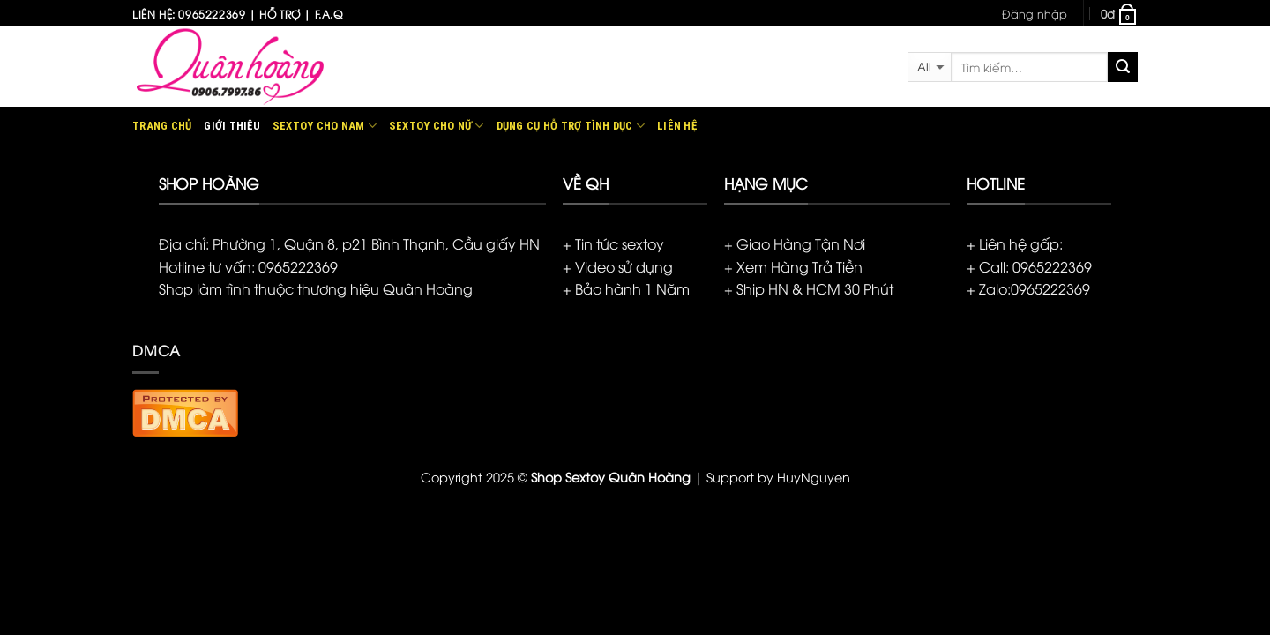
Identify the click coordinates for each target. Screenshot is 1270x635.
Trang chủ (161, 125)
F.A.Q (329, 13)
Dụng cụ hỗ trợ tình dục (571, 125)
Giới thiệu (232, 125)
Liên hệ (677, 125)
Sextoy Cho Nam (325, 125)
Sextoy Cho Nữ (436, 125)
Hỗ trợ (280, 13)
